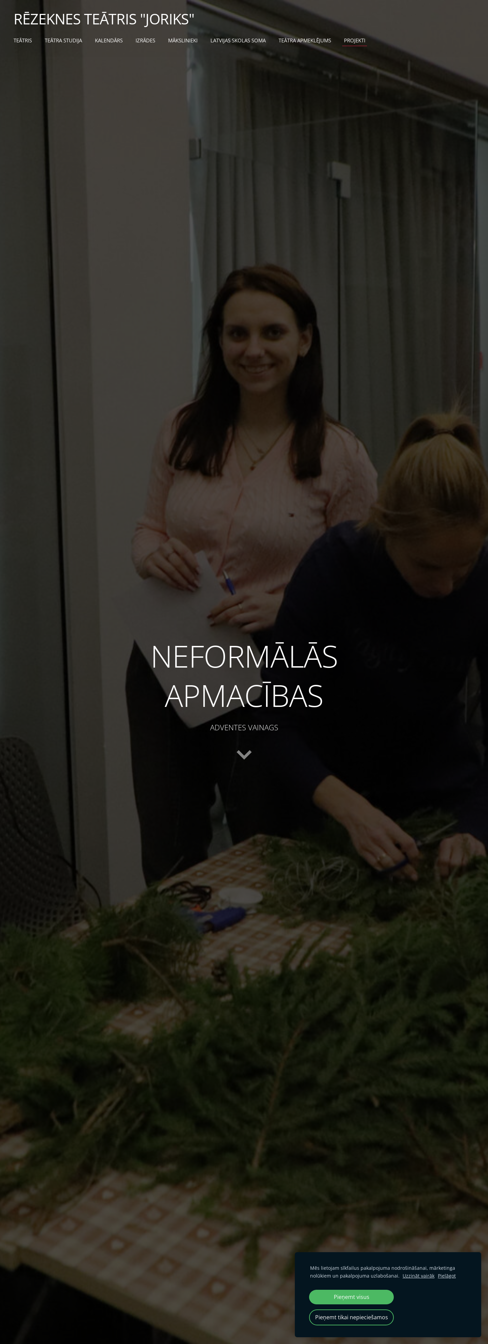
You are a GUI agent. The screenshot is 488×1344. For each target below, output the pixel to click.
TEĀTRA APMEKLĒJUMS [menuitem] (305, 40)
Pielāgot (447, 1275)
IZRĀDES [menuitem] (145, 40)
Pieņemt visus (351, 1297)
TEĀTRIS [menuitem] (23, 40)
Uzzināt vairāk (418, 1275)
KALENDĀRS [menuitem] (109, 40)
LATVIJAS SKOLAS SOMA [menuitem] (238, 40)
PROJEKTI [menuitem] (354, 40)
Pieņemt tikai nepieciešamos (351, 1317)
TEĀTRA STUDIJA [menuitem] (63, 40)
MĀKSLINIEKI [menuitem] (183, 40)
